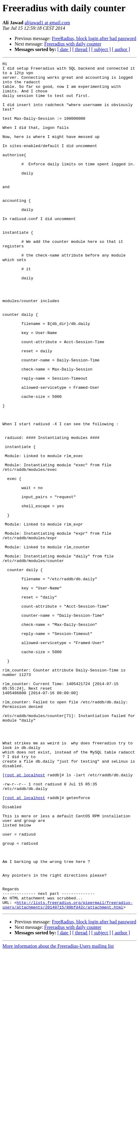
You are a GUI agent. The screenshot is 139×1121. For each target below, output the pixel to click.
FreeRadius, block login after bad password (94, 38)
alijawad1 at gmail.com (47, 22)
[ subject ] (101, 49)
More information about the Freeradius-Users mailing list (58, 1115)
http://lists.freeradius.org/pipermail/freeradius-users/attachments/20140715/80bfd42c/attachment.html (67, 1073)
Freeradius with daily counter (72, 44)
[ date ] (64, 49)
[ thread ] (81, 49)
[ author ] (121, 49)
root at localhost (25, 918)
